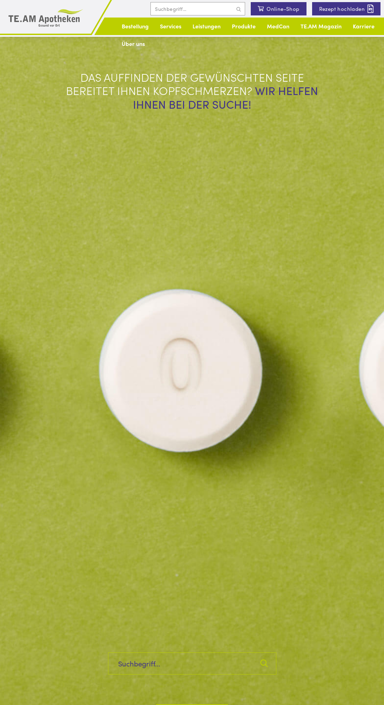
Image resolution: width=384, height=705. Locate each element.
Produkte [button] (244, 26)
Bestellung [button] (135, 26)
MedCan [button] (278, 26)
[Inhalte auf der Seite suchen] (197, 8)
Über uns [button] (133, 44)
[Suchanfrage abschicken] (238, 8)
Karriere (364, 26)
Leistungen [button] (207, 26)
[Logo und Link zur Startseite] (45, 18)
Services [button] (170, 26)
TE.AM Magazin (321, 26)
